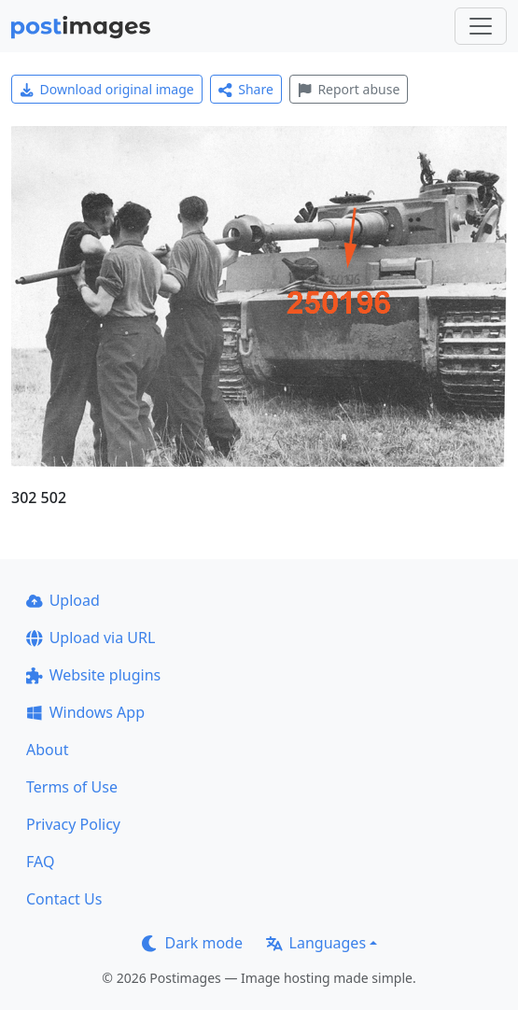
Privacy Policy (73, 824)
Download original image (107, 89)
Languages (316, 943)
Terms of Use (72, 787)
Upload (63, 600)
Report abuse (348, 89)
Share (245, 89)
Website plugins (93, 675)
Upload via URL (90, 637)
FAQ (40, 861)
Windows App (85, 712)
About (47, 749)
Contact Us (64, 899)
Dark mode (192, 943)
